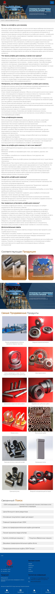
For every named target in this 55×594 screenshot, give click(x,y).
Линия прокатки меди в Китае (15, 533)
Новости (30, 567)
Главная (3, 20)
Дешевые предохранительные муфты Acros (20, 543)
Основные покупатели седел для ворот (18, 517)
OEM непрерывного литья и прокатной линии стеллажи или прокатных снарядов (27, 505)
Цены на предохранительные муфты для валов (21, 527)
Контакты (30, 571)
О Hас (29, 569)
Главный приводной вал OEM (14, 522)
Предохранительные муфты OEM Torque (18, 548)
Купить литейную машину (13, 538)
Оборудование (4, 577)
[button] (50, 267)
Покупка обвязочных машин (40, 538)
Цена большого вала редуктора (15, 512)
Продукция (31, 565)
